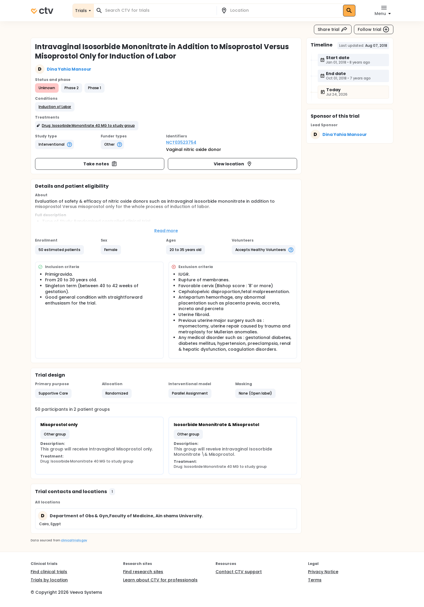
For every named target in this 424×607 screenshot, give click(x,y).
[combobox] (158, 10)
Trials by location (49, 580)
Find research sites (143, 571)
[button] (54, 107)
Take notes (100, 164)
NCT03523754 (181, 142)
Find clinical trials (49, 571)
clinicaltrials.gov (74, 540)
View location (233, 164)
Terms (315, 580)
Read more (166, 230)
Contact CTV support (239, 571)
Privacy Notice (323, 571)
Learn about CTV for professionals (160, 580)
